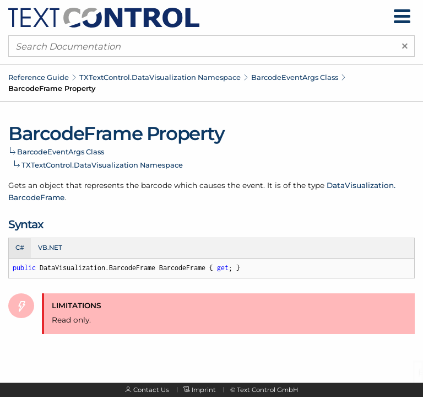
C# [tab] (19, 247)
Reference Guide (38, 77)
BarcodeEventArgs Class (294, 77)
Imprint (204, 390)
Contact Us (151, 390)
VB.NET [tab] (50, 247)
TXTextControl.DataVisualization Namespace (160, 77)
